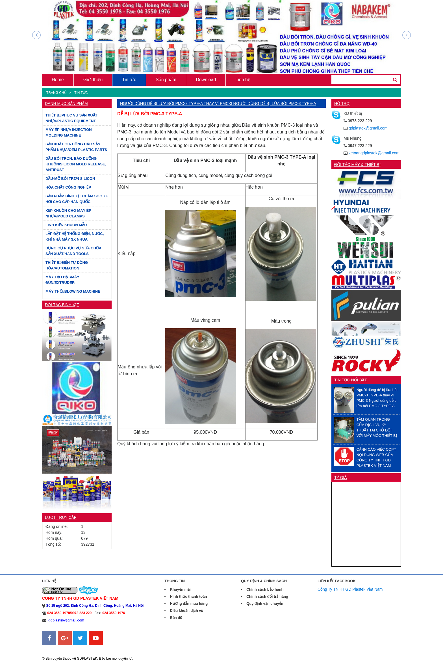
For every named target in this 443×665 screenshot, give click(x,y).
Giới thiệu (93, 79)
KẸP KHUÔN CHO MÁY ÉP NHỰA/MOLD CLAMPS (68, 213)
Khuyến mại (180, 589)
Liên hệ (242, 79)
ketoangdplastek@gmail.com (374, 153)
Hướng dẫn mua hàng (189, 603)
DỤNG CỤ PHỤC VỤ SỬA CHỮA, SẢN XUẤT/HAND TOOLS (74, 251)
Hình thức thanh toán (188, 596)
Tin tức (129, 79)
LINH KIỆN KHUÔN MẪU (66, 225)
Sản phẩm (166, 79)
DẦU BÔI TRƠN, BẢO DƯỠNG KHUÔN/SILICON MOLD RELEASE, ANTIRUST (75, 164)
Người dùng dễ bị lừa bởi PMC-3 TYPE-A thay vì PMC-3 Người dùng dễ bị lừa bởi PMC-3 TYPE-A (218, 103)
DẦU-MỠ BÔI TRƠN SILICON (70, 178)
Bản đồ (176, 618)
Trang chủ (56, 93)
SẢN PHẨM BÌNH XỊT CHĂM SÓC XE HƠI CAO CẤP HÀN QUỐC (76, 199)
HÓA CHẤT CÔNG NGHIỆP (68, 187)
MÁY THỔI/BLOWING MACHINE (72, 291)
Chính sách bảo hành (264, 589)
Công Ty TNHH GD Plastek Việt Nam (350, 589)
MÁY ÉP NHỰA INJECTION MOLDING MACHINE (68, 132)
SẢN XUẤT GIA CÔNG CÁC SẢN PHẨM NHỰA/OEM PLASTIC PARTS (76, 147)
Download (206, 79)
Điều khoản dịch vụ (186, 610)
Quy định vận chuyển (264, 603)
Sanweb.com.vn (56, 648)
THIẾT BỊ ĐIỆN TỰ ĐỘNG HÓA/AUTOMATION (66, 265)
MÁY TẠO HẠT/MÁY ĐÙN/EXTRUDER (62, 280)
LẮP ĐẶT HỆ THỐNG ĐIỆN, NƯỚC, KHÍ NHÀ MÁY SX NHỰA (74, 236)
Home (58, 79)
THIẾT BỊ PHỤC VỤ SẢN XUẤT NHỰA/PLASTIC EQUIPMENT (71, 118)
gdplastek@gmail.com (368, 128)
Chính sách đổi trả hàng (267, 596)
